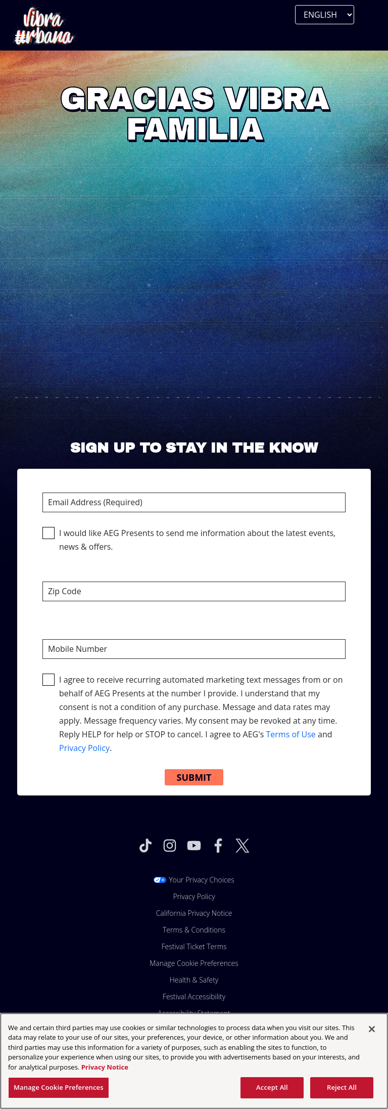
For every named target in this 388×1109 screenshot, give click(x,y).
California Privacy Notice (194, 913)
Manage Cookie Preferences (194, 963)
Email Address (194, 490)
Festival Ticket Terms (193, 946)
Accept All (272, 1087)
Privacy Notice (104, 1067)
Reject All (342, 1087)
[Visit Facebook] (218, 845)
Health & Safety (194, 980)
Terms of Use (290, 734)
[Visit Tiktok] (145, 845)
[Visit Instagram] (169, 845)
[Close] (372, 1029)
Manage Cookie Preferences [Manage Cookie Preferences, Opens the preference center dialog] (59, 1087)
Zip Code (194, 579)
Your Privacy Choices (201, 879)
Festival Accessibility (194, 996)
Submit (194, 777)
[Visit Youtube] (194, 845)
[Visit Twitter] (242, 845)
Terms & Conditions (194, 930)
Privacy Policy (84, 747)
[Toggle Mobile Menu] (20, 38)
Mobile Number (194, 637)
